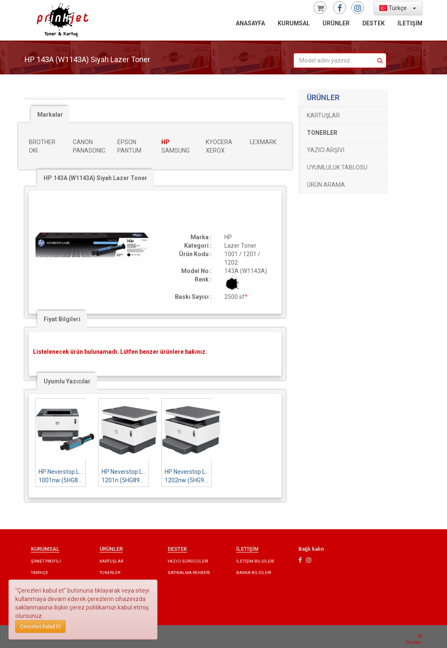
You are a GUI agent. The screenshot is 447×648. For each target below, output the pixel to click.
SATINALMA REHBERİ (189, 572)
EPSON (126, 142)
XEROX (215, 150)
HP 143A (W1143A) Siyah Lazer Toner (95, 178)
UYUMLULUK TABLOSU (337, 167)
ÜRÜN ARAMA (326, 184)
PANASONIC (89, 150)
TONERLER (322, 132)
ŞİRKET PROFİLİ (46, 561)
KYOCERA (219, 142)
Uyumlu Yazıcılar (67, 381)
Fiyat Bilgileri (62, 319)
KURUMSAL (294, 23)
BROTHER (42, 142)
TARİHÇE (39, 572)
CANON (83, 142)
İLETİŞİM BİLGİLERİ (255, 561)
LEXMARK (263, 142)
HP (165, 142)
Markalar (50, 114)
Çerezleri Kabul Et (40, 626)
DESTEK (373, 23)
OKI (33, 150)
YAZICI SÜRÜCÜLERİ (188, 561)
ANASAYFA (250, 23)
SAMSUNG (175, 150)
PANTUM (129, 150)
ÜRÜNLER (336, 23)
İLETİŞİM (409, 23)
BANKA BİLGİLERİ (253, 572)
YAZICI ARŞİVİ (326, 150)
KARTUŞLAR (323, 115)
